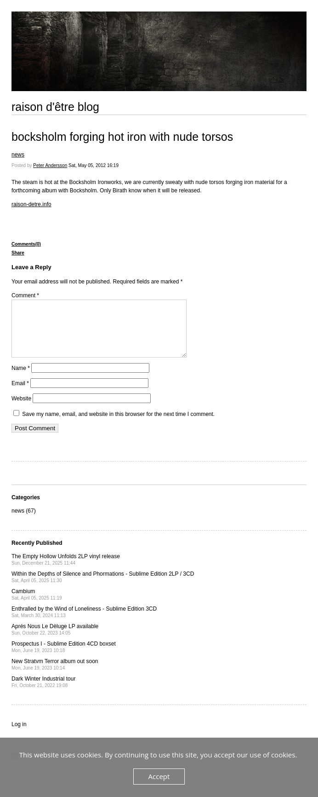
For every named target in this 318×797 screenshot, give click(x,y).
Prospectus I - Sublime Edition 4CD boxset (63, 658)
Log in (19, 735)
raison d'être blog (55, 106)
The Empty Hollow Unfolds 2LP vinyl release (65, 570)
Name (20, 379)
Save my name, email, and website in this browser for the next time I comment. (118, 425)
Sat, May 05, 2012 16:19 (93, 165)
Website (21, 409)
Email (20, 394)
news (17, 154)
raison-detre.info (31, 204)
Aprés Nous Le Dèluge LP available (54, 640)
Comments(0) (26, 244)
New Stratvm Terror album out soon (54, 675)
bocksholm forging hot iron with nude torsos (122, 136)
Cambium (36, 605)
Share (17, 252)
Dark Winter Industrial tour (43, 693)
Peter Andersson (50, 165)
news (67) (23, 522)
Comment (25, 295)
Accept (159, 776)
